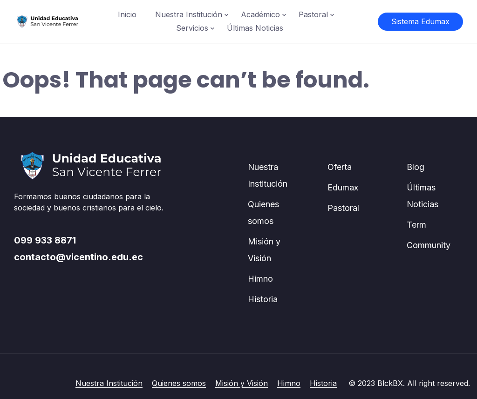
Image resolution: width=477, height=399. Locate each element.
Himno (260, 279)
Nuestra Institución (188, 14)
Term (416, 225)
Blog (415, 167)
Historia (263, 299)
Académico (260, 14)
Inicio (127, 14)
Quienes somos (179, 383)
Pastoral (313, 14)
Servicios (192, 28)
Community (428, 245)
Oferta (339, 167)
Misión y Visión (241, 383)
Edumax (342, 187)
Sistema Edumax (420, 21)
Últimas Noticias (255, 28)
